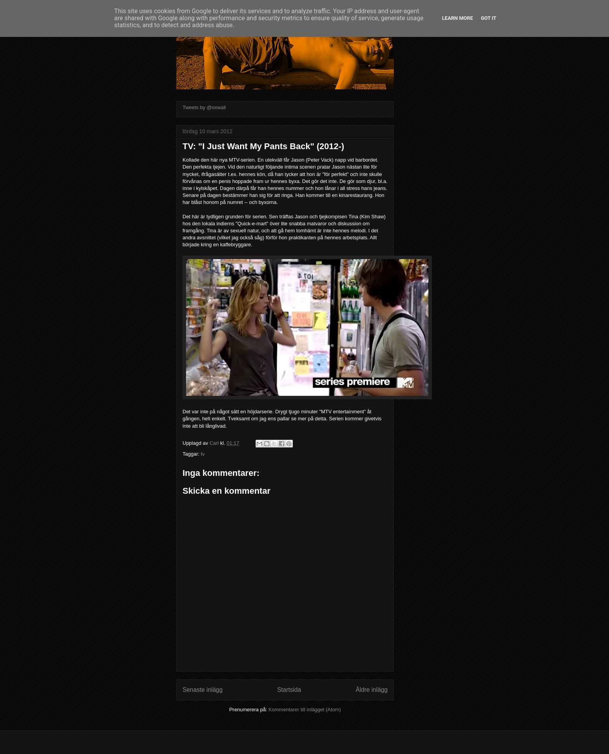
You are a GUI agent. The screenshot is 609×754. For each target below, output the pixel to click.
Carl (214, 443)
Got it (488, 18)
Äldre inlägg (372, 689)
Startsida (289, 689)
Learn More (457, 18)
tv (203, 454)
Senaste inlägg (203, 689)
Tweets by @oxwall (204, 107)
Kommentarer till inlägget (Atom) (304, 709)
